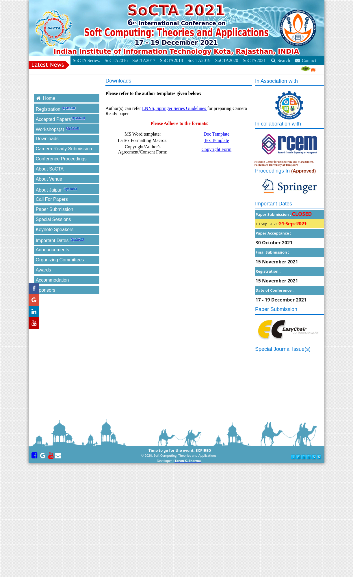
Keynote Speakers (55, 229)
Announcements (59, 249)
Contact (305, 60)
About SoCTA (50, 168)
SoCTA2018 (171, 60)
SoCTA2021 (254, 60)
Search (280, 60)
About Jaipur (58, 189)
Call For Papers (52, 199)
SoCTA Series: (86, 60)
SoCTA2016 (116, 60)
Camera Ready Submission (64, 148)
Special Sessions (53, 219)
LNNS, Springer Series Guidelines (174, 108)
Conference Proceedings (61, 158)
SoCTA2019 (199, 60)
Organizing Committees (60, 259)
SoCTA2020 (226, 60)
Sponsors (45, 290)
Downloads (47, 138)
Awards (43, 269)
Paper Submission (54, 209)
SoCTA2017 (143, 60)
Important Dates (61, 239)
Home (45, 98)
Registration (57, 108)
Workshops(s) (59, 128)
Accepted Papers (62, 118)
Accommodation (52, 280)
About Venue (49, 179)
